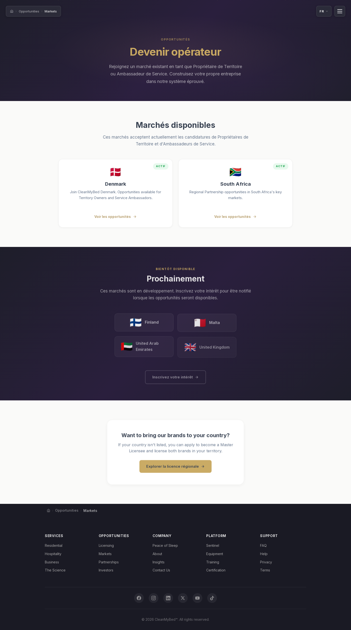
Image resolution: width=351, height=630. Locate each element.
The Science (55, 570)
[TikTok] (212, 598)
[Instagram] (153, 598)
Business (52, 562)
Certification (215, 570)
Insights (159, 562)
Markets (105, 554)
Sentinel (212, 545)
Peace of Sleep (165, 545)
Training (212, 562)
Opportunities (29, 11)
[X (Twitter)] (183, 598)
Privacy (266, 562)
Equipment (214, 554)
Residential (53, 545)
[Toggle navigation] (339, 11)
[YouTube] (197, 598)
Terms (265, 570)
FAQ (263, 545)
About (157, 554)
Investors (106, 570)
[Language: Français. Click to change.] (324, 11)
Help (264, 554)
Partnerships (109, 562)
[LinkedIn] (168, 598)
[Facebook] (139, 598)
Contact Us (161, 570)
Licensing (106, 545)
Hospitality (53, 554)
